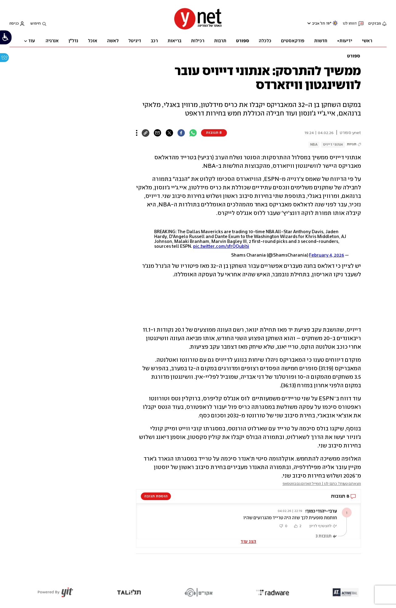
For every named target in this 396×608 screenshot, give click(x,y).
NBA (314, 144)
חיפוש (35, 23)
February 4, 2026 (326, 255)
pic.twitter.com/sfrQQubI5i (221, 246)
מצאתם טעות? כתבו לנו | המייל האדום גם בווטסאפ (322, 483)
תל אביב (318, 23)
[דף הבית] (198, 29)
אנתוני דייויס (333, 144)
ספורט (353, 56)
